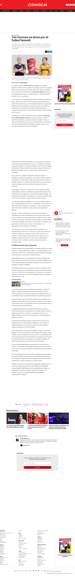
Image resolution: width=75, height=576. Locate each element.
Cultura (20, 530)
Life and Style (69, 10)
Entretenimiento (23, 543)
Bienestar (39, 562)
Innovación (40, 531)
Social (20, 562)
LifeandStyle (3, 542)
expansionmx (34, 570)
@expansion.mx (39, 571)
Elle (20, 533)
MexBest (39, 556)
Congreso (2, 548)
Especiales (40, 542)
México (2, 547)
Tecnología (44, 10)
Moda (1, 561)
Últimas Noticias (6, 10)
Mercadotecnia (15, 35)
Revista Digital (70, 4)
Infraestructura (22, 554)
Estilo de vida (22, 538)
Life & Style (21, 540)
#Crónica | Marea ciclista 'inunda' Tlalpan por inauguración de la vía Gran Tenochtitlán (63, 232)
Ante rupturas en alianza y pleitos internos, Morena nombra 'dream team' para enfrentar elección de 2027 (63, 225)
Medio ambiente (23, 561)
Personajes (40, 561)
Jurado (39, 565)
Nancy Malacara (24, 438)
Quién (1, 556)
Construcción (22, 552)
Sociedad (2, 554)
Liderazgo (40, 539)
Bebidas (39, 558)
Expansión (2, 530)
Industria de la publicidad (37, 404)
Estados (2, 551)
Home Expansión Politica (6, 533)
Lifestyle (39, 552)
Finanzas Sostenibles (42, 530)
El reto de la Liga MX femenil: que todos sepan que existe (15, 426)
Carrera (23, 281)
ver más (64, 245)
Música (20, 547)
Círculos (2, 560)
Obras (51, 10)
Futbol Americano (41, 548)
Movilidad (21, 565)
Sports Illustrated (41, 544)
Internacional (35, 10)
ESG (56, 10)
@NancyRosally (23, 82)
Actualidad (40, 538)
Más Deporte (40, 551)
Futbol (46, 404)
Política (21, 10)
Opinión (2, 552)
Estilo (20, 541)
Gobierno (2, 546)
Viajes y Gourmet (4, 564)
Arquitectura (22, 556)
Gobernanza (22, 563)
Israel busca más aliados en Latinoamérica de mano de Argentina (63, 240)
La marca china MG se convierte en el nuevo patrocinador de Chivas (37, 427)
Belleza (2, 563)
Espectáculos (3, 557)
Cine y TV (21, 545)
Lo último (58, 219)
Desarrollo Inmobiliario (24, 553)
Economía (28, 10)
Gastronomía (40, 557)
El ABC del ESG (41, 533)
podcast (61, 211)
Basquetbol (40, 549)
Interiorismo (22, 557)
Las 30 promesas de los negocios (64, 103)
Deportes (21, 544)
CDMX (1, 550)
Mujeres (62, 10)
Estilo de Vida (40, 564)
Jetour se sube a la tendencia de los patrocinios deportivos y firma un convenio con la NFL (58, 427)
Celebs (20, 536)
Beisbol (39, 547)
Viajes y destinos (41, 560)
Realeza (2, 559)
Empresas (15, 10)
